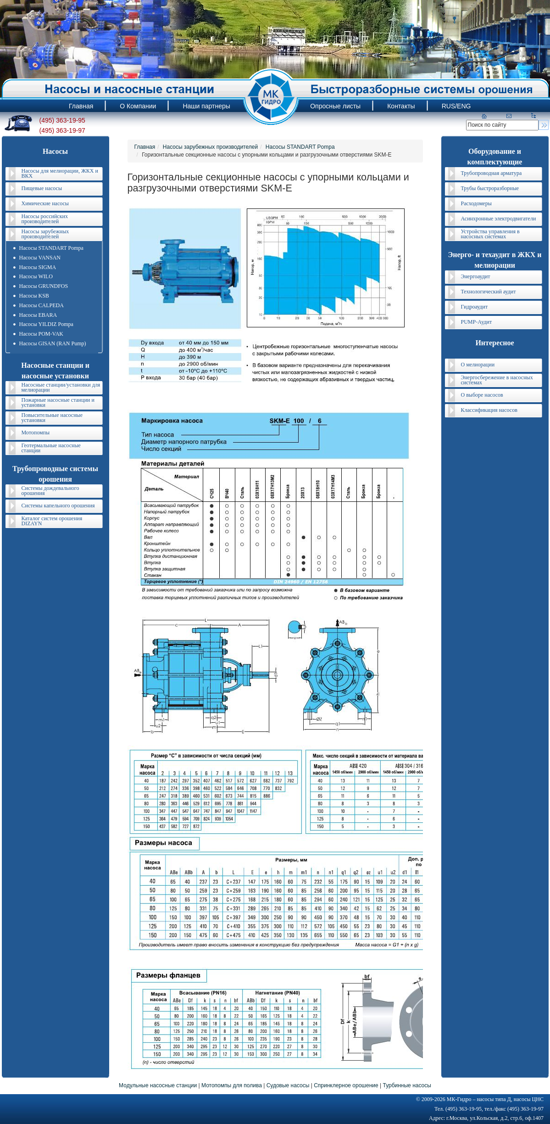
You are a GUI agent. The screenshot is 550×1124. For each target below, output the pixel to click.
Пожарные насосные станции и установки (58, 402)
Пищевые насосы (42, 188)
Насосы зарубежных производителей (45, 234)
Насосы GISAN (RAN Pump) (52, 343)
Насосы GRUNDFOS (43, 286)
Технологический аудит (488, 291)
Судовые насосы (288, 1085)
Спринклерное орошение (346, 1085)
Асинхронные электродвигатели (498, 218)
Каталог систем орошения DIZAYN (52, 521)
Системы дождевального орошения (50, 490)
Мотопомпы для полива (231, 1085)
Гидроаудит (474, 306)
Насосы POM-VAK (41, 334)
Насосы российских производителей (45, 219)
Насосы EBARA (38, 315)
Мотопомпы (36, 432)
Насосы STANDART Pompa (51, 248)
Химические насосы (45, 203)
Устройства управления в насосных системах (490, 234)
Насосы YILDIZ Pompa (46, 324)
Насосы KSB (34, 295)
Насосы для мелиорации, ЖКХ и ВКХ (60, 173)
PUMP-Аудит (476, 322)
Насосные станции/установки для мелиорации (61, 387)
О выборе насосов (482, 395)
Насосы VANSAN (40, 257)
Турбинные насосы (407, 1085)
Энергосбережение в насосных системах (497, 380)
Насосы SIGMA (37, 267)
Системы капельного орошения (58, 505)
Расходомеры (476, 203)
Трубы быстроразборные (490, 188)
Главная (145, 147)
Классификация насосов (489, 410)
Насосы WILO (36, 276)
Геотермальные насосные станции (51, 448)
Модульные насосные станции (158, 1085)
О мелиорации (478, 364)
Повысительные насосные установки (52, 417)
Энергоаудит (475, 276)
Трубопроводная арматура (491, 173)
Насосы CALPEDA (41, 305)
